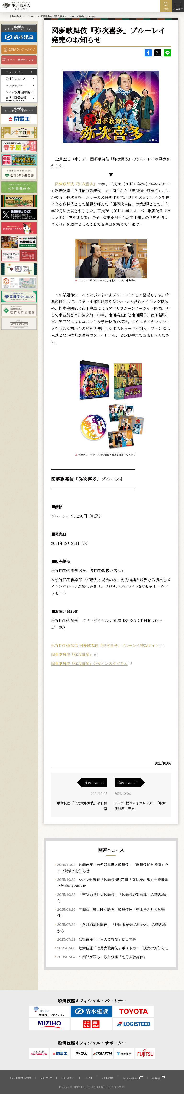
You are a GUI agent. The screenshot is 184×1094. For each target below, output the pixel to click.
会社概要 (156, 1078)
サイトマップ (46, 1078)
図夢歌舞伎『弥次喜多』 (76, 184)
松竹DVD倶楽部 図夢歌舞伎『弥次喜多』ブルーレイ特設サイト (105, 645)
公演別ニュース (16, 78)
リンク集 (88, 1078)
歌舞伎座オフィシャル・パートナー (19, 28)
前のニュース (94, 782)
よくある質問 (107, 1078)
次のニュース (128, 782)
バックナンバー (15, 85)
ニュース (31, 16)
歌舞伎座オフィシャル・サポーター (19, 110)
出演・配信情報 (16, 98)
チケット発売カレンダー (21, 59)
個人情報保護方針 (130, 1078)
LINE (167, 52)
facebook (148, 52)
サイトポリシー (68, 1078)
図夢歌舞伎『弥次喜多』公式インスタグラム (89, 663)
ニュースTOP (14, 72)
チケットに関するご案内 (20, 1078)
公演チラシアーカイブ (22, 49)
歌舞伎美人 (16, 16)
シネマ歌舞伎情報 (17, 92)
